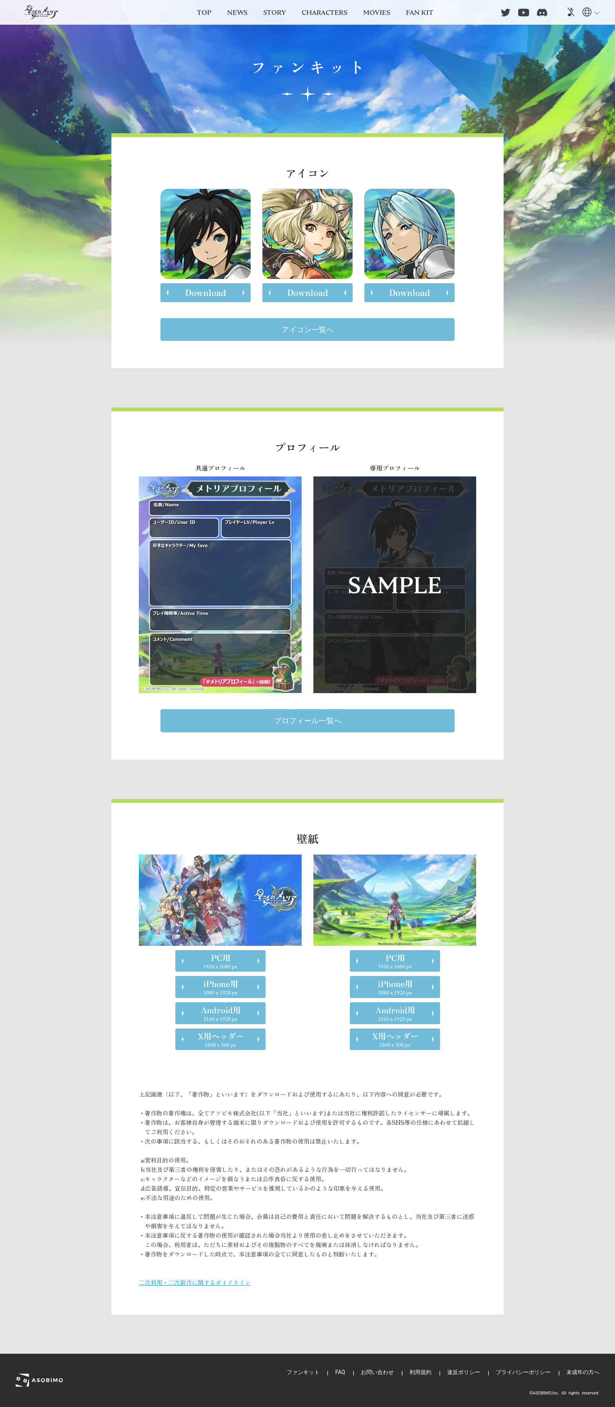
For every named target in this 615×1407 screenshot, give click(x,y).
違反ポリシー (463, 1372)
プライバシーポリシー (523, 1372)
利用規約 (420, 1372)
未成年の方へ (582, 1372)
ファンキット (303, 1372)
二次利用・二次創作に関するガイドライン (195, 1282)
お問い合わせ (377, 1372)
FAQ (340, 1372)
